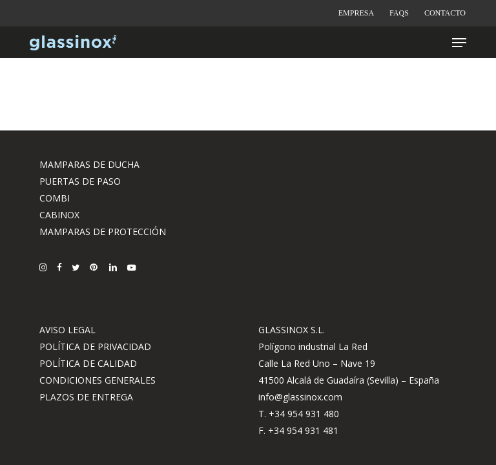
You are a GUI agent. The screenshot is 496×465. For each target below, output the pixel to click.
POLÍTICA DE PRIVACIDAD (95, 346)
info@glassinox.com (300, 397)
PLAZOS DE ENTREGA (86, 397)
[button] (459, 42)
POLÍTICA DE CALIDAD (88, 363)
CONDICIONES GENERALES (97, 380)
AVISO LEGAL (67, 330)
